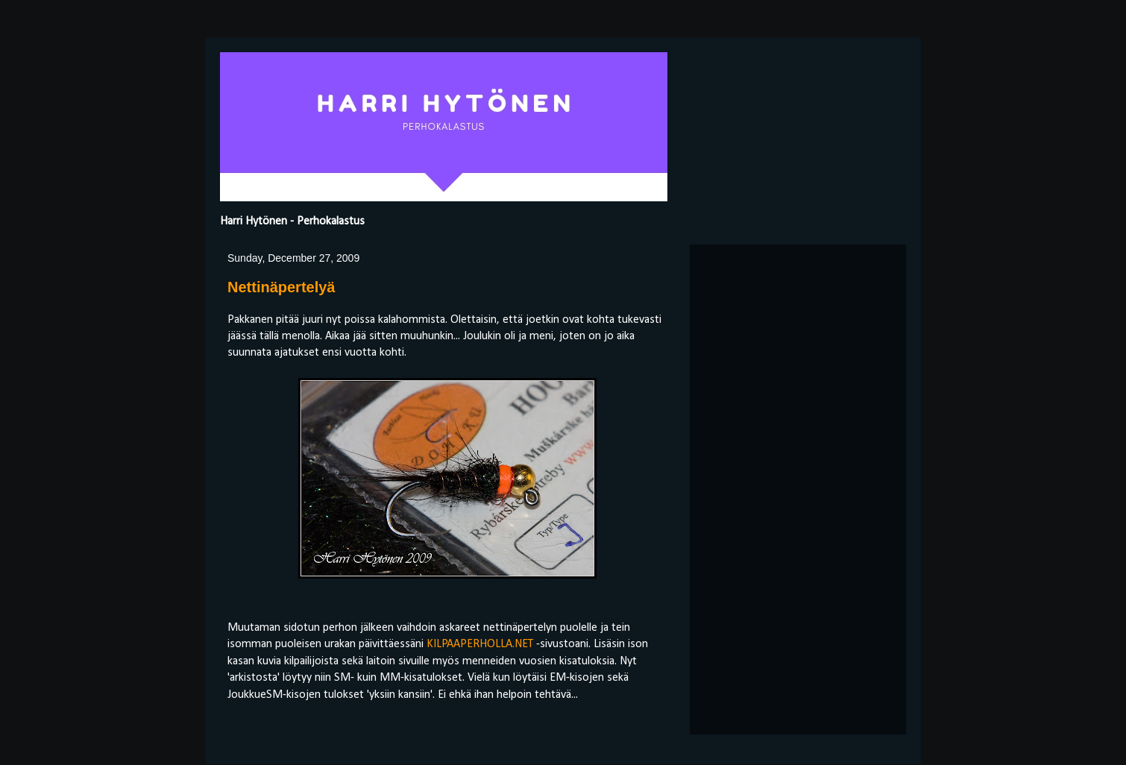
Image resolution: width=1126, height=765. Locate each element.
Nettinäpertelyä (281, 287)
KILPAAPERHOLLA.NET (480, 644)
